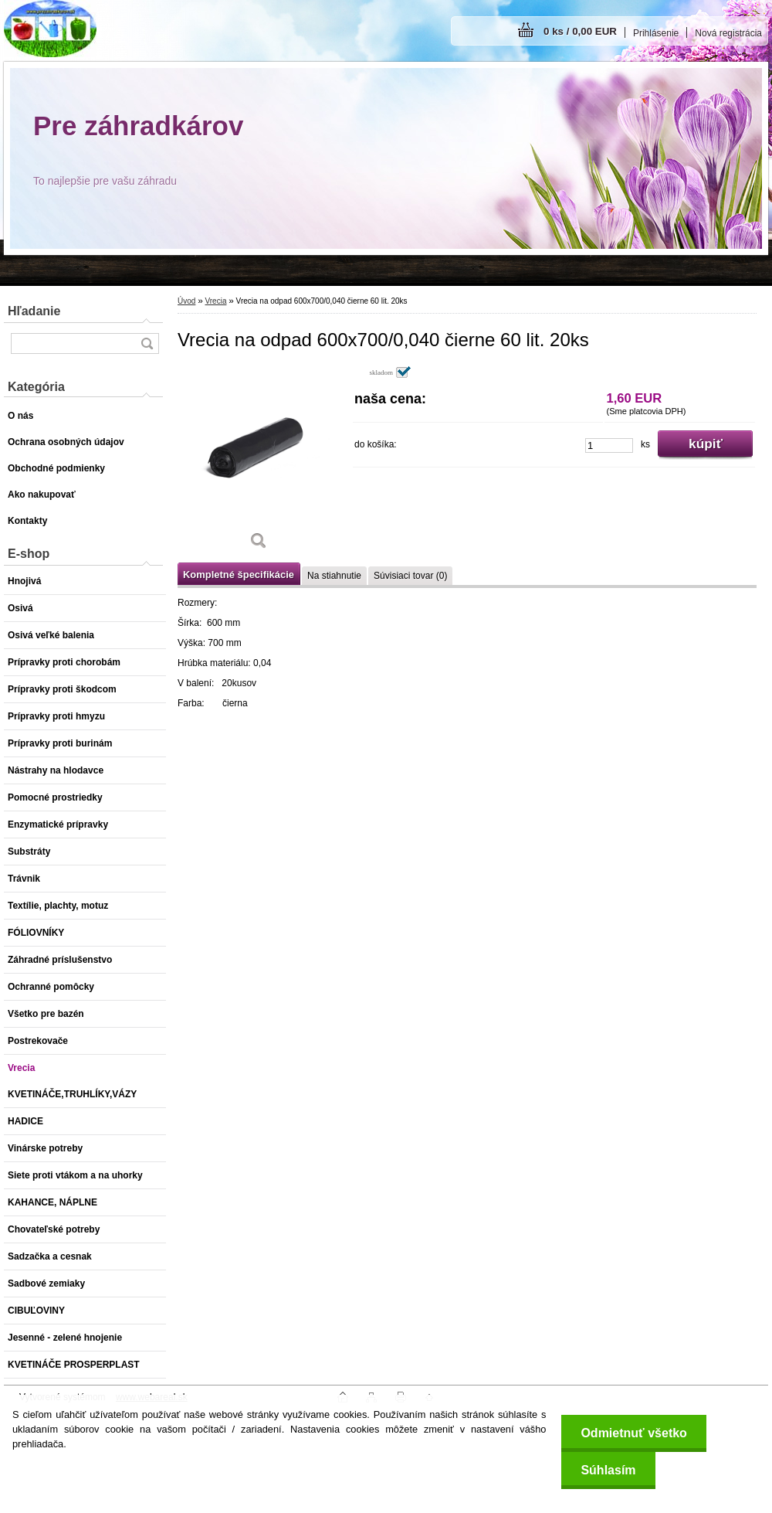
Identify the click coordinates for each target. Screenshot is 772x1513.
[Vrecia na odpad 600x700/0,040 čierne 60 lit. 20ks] (258, 463)
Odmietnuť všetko (633, 1433)
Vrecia (215, 301)
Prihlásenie (656, 33)
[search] (146, 343)
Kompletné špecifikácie (238, 574)
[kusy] (609, 445)
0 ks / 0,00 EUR (580, 31)
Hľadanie (34, 311)
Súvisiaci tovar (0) (410, 575)
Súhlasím (608, 1470)
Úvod (186, 301)
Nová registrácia (728, 33)
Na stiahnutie (334, 575)
